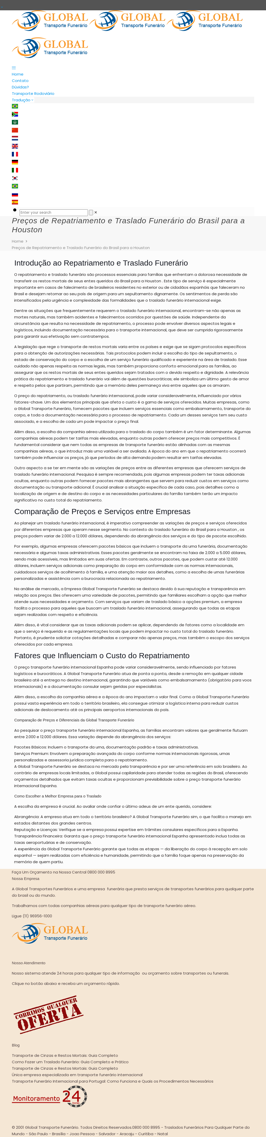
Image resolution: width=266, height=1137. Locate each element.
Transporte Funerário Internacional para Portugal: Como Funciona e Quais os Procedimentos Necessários (112, 1081)
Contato (20, 80)
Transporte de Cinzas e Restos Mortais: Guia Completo (65, 1055)
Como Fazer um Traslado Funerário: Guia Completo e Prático (70, 1062)
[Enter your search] (54, 212)
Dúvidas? (20, 87)
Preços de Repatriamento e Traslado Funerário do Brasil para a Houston (81, 247)
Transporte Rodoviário (33, 93)
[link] (95, 212)
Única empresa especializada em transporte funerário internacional (77, 1074)
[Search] (91, 212)
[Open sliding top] (2, 7)
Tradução (23, 100)
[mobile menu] (133, 67)
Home (17, 74)
